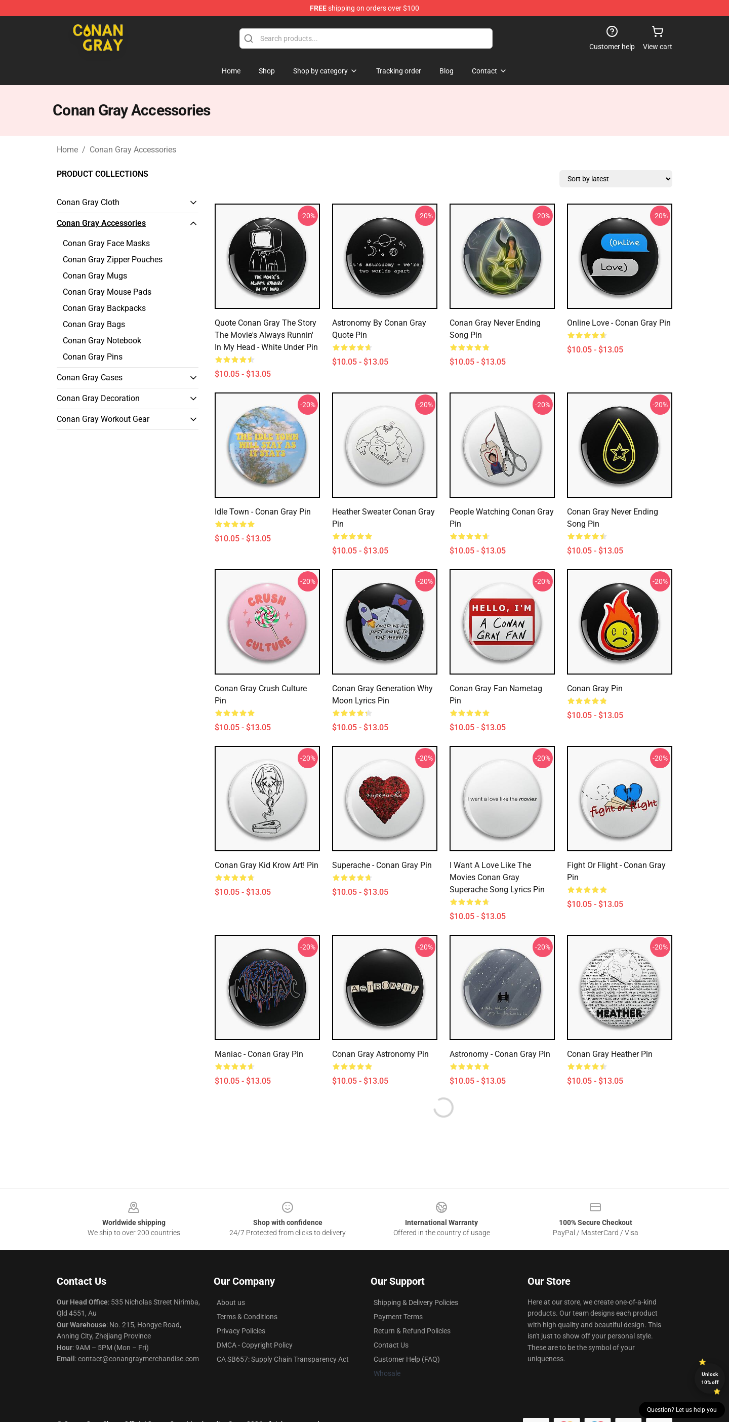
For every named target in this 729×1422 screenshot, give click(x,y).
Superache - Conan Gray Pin (382, 865)
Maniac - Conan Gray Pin (259, 1054)
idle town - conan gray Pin (263, 512)
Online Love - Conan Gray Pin (619, 323)
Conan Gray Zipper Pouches (113, 259)
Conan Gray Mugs (95, 276)
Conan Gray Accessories (133, 149)
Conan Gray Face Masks (106, 243)
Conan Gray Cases (90, 377)
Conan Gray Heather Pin (610, 1054)
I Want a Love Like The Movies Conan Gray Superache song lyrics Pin (497, 877)
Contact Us (391, 1345)
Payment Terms (398, 1317)
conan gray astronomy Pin (380, 1054)
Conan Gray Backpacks (104, 308)
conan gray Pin (595, 688)
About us (231, 1302)
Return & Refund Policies (412, 1331)
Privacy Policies (241, 1331)
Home (67, 149)
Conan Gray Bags (94, 324)
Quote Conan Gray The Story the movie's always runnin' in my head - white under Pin (266, 335)
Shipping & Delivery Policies (416, 1302)
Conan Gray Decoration (98, 398)
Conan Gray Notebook (102, 340)
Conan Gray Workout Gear (103, 419)
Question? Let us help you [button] (682, 1409)
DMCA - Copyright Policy (255, 1345)
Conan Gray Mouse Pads (107, 292)
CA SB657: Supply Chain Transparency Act (283, 1359)
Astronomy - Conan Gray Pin (500, 1054)
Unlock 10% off (710, 1378)
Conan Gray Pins (93, 357)
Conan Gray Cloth (88, 202)
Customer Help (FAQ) (407, 1359)
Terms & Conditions (247, 1317)
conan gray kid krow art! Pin (266, 865)
